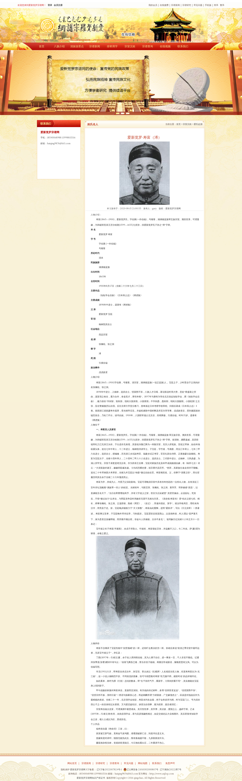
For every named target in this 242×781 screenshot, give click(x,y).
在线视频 (165, 46)
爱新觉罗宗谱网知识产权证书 (91, 778)
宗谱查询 (147, 46)
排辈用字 (112, 46)
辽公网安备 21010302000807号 (140, 769)
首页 (41, 46)
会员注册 (58, 5)
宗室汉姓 (130, 46)
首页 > (179, 124)
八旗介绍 (59, 46)
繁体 (222, 5)
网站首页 (72, 763)
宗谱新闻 (175, 5)
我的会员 (153, 5)
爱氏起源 (198, 124)
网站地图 (142, 763)
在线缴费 (164, 5)
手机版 (208, 5)
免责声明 (170, 763)
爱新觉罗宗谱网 (173, 208)
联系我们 (182, 46)
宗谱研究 (186, 5)
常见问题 (198, 5)
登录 (50, 5)
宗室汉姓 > (188, 124)
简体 (216, 5)
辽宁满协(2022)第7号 (170, 769)
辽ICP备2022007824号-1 (109, 769)
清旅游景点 (77, 46)
